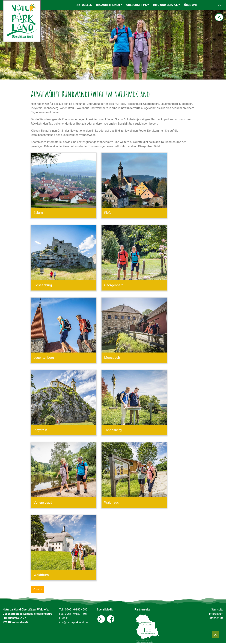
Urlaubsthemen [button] (108, 5)
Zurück (37, 589)
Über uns (191, 5)
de (219, 5)
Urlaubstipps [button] (136, 5)
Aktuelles (84, 5)
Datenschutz (215, 618)
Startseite (217, 609)
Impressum (216, 613)
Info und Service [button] (165, 5)
